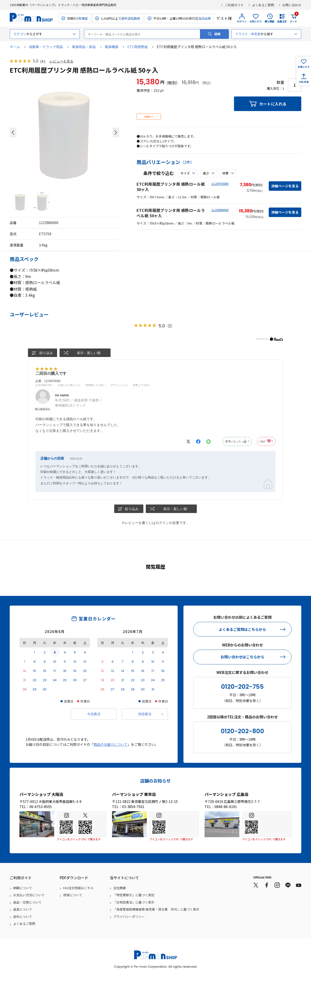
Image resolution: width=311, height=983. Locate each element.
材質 (225, 173)
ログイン (242, 21)
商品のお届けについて (111, 744)
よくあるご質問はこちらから (242, 629)
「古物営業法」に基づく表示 (133, 902)
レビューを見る (61, 61)
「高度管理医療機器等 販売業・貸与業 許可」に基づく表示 (156, 909)
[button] (13, 132)
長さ (206, 173)
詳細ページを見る (285, 185)
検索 (217, 34)
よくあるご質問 (263, 5)
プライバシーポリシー (129, 916)
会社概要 (119, 888)
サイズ (185, 173)
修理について (72, 895)
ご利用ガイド (234, 5)
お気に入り (256, 21)
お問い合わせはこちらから (242, 656)
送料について (22, 916)
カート (293, 18)
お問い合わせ (291, 5)
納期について (22, 888)
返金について (22, 909)
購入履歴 (269, 21)
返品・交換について (27, 902)
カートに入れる (272, 104)
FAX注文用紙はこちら (78, 888)
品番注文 (282, 21)
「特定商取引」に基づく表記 (133, 895)
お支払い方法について (29, 895)
